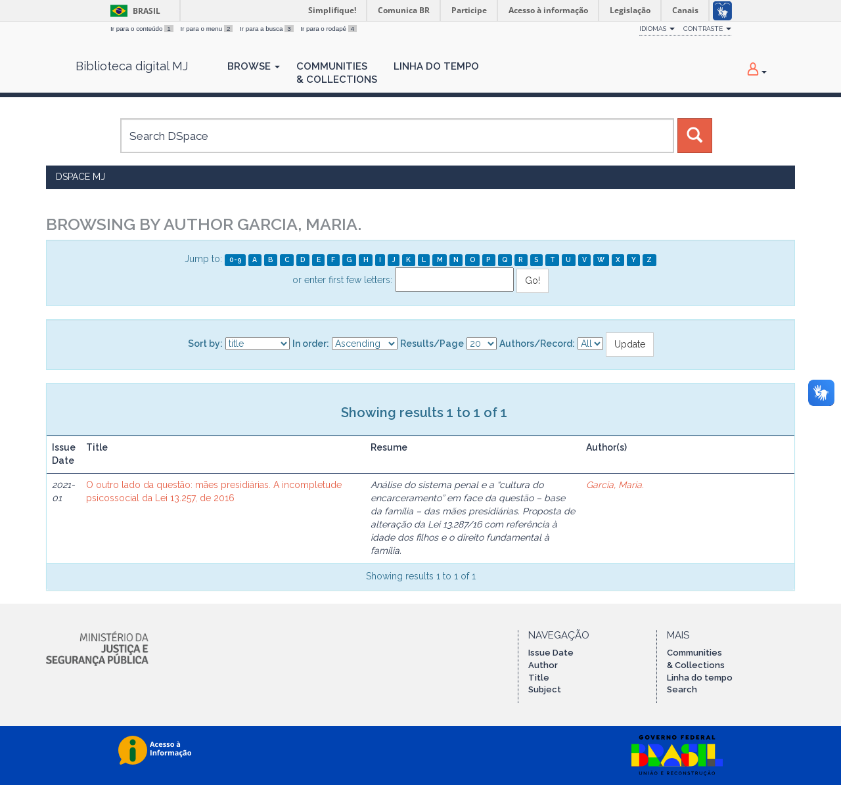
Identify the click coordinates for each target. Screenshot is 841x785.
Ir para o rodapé (328, 28)
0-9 (235, 259)
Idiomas (657, 28)
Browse (253, 66)
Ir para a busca (267, 28)
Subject (544, 689)
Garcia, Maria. (615, 485)
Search (682, 689)
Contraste (707, 28)
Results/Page (432, 343)
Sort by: (205, 343)
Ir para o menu (207, 28)
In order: (310, 343)
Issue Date (551, 653)
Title (538, 678)
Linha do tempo (700, 678)
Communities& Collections (336, 72)
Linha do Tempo (436, 66)
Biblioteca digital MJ (132, 66)
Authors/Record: (537, 343)
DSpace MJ (80, 176)
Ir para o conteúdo (142, 28)
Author (543, 665)
